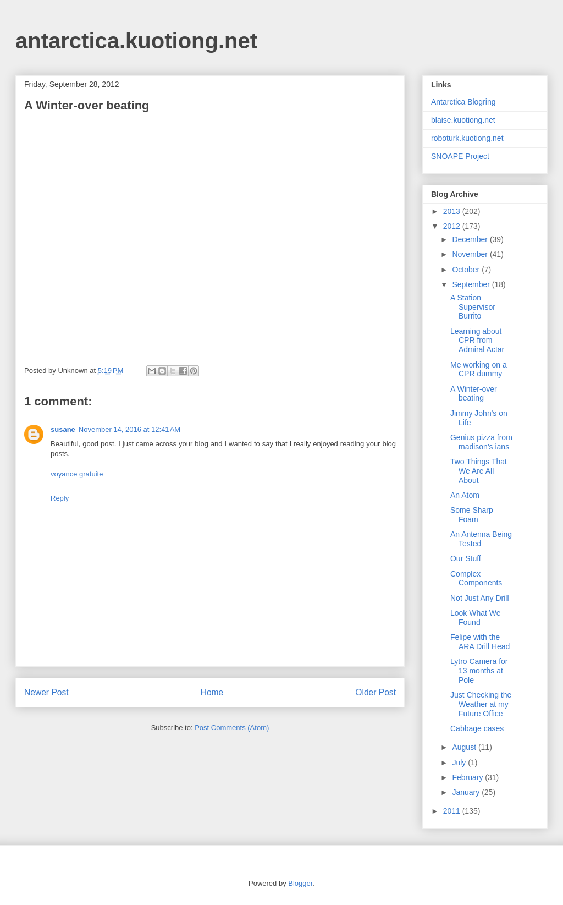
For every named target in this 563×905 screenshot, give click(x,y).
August (465, 747)
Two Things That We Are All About (478, 471)
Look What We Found (475, 617)
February (468, 777)
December (470, 239)
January (467, 792)
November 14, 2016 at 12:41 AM (129, 429)
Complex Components (476, 578)
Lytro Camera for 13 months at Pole (479, 670)
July (460, 762)
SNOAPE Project (460, 156)
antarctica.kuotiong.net (136, 41)
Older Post (375, 692)
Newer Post (46, 692)
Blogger (300, 883)
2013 (452, 211)
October (467, 269)
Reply (60, 498)
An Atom (464, 495)
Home (212, 692)
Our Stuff (465, 558)
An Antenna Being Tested (481, 539)
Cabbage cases (477, 728)
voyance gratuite (77, 474)
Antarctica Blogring (463, 101)
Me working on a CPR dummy (478, 369)
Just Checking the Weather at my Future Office (480, 704)
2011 (452, 811)
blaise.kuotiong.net (463, 120)
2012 (452, 226)
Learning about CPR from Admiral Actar (477, 340)
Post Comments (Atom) (232, 727)
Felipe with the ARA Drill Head (480, 642)
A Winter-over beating (473, 394)
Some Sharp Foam (471, 515)
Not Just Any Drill (479, 598)
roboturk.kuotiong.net (467, 138)
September (472, 284)
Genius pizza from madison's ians (481, 442)
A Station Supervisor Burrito (472, 307)
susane (63, 429)
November (470, 254)
